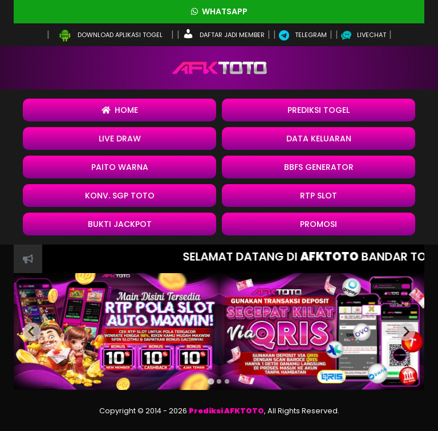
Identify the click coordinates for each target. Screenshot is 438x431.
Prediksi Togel (318, 110)
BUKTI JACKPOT (120, 224)
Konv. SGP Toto (120, 195)
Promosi (318, 224)
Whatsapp (219, 11)
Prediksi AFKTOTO (226, 411)
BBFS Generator (319, 167)
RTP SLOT (318, 195)
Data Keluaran (318, 138)
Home (120, 110)
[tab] (211, 382)
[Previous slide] (32, 332)
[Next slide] (406, 332)
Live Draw (120, 138)
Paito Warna (119, 167)
